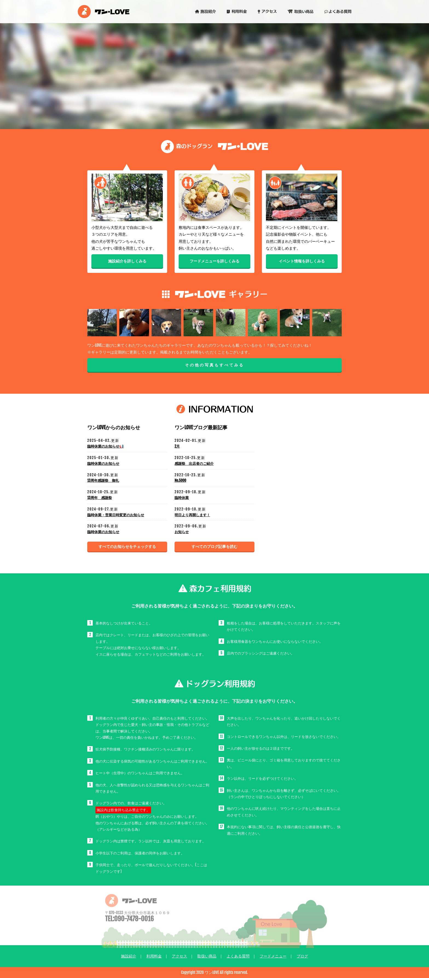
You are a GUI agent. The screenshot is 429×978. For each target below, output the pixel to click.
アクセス (179, 956)
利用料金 (154, 956)
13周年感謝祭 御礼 (103, 480)
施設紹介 (128, 956)
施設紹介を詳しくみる (127, 261)
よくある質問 (238, 956)
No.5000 (180, 480)
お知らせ (182, 532)
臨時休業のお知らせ (103, 463)
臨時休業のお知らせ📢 (105, 446)
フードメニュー (273, 956)
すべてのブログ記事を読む (214, 546)
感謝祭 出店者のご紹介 (194, 463)
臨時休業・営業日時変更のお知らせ (115, 515)
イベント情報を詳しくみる (302, 261)
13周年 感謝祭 (99, 497)
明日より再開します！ (192, 515)
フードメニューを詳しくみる (214, 261)
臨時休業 (182, 497)
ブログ (302, 956)
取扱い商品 (206, 956)
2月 (177, 446)
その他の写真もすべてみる (214, 365)
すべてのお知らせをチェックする (127, 546)
